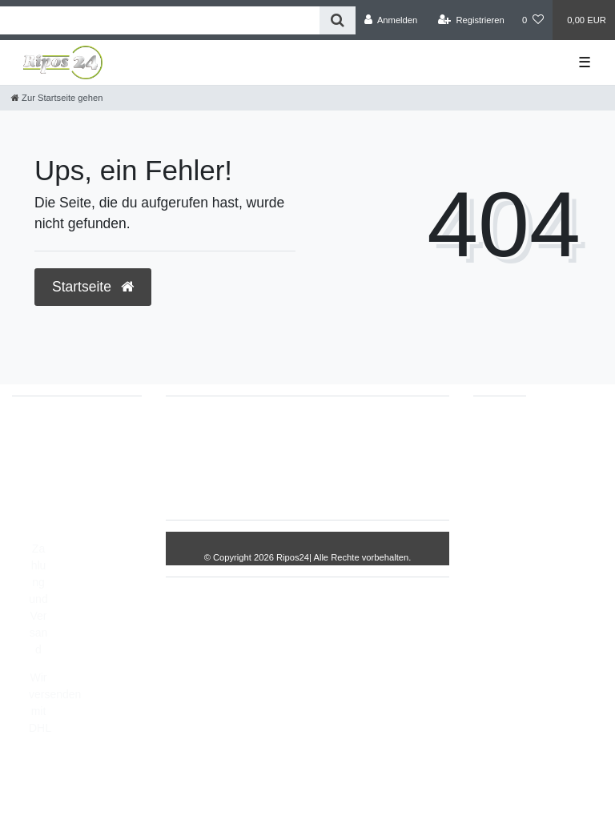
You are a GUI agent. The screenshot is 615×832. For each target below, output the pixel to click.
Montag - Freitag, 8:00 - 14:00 (70, 512)
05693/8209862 (68, 453)
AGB (340, 482)
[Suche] (338, 20)
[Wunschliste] (533, 20)
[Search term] (160, 20)
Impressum (351, 432)
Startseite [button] (93, 287)
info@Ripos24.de (72, 470)
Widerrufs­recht (264, 432)
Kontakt (392, 482)
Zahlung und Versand (38, 599)
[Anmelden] (391, 20)
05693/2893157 (68, 436)
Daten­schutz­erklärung (249, 482)
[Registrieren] (471, 20)
